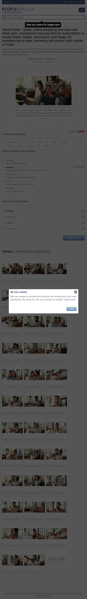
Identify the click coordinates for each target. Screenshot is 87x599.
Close (71, 309)
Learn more (70, 299)
